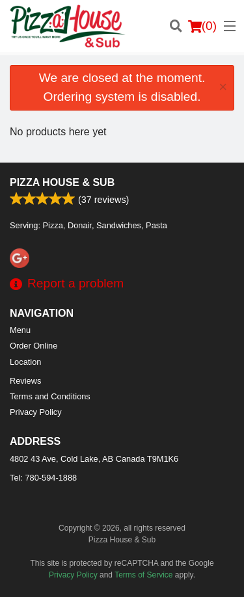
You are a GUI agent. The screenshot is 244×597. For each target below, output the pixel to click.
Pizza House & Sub (62, 182)
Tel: (43, 478)
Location (25, 362)
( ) (202, 26)
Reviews (25, 381)
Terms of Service (143, 574)
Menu (20, 330)
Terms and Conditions (50, 396)
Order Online (33, 346)
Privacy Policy (36, 412)
